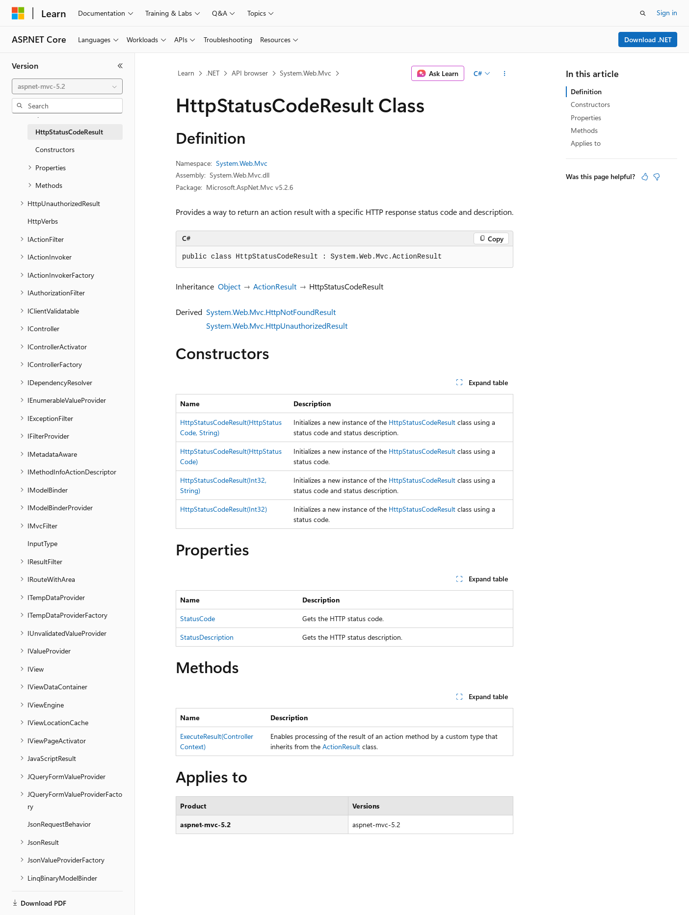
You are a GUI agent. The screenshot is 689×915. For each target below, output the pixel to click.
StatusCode (197, 618)
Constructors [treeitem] (55, 149)
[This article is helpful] (645, 177)
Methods (584, 130)
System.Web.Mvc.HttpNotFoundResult (271, 312)
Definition (586, 91)
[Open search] (643, 13)
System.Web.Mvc (305, 73)
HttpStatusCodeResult (422, 422)
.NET (212, 73)
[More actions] (504, 73)
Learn (186, 73)
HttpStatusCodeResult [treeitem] (69, 131)
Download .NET (648, 39)
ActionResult (274, 286)
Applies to (586, 143)
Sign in (667, 12)
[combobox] (67, 86)
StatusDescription (207, 637)
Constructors (590, 104)
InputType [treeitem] (42, 543)
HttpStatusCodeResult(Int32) (223, 509)
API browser (250, 73)
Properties (586, 117)
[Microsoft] (18, 13)
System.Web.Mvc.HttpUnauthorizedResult (276, 325)
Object (229, 286)
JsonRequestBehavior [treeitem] (59, 824)
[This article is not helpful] (656, 177)
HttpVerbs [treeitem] (42, 221)
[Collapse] (120, 66)
